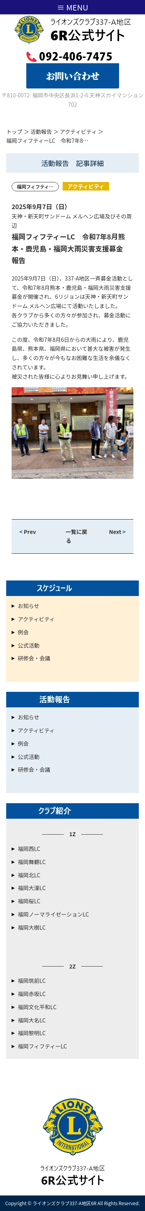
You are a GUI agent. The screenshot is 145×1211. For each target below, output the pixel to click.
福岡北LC (29, 875)
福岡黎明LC (32, 1033)
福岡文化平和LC (37, 1007)
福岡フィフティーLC (42, 1046)
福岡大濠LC (32, 888)
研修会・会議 (34, 658)
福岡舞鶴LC (32, 862)
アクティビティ (78, 131)
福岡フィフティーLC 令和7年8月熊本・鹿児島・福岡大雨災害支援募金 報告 (71, 248)
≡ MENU (72, 7)
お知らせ (28, 606)
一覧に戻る (76, 536)
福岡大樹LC (32, 927)
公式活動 (28, 645)
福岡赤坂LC (32, 994)
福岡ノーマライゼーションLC (53, 914)
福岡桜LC (29, 901)
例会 (23, 632)
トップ (14, 131)
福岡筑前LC (32, 980)
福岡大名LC (32, 1020)
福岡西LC (29, 848)
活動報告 (41, 131)
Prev (27, 531)
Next (117, 531)
